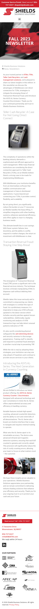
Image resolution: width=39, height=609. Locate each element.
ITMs (31, 75)
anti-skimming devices (24, 334)
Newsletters (14, 69)
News (6, 69)
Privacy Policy (14, 605)
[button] (19, 19)
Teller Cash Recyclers (11, 77)
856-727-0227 (8, 534)
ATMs (26, 75)
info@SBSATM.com (10, 536)
